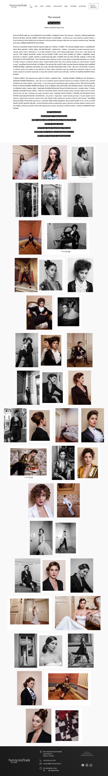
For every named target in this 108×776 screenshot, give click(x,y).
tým (36, 6)
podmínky (82, 6)
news (66, 6)
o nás (31, 6)
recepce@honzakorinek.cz (52, 763)
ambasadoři (57, 6)
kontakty (73, 6)
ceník (41, 6)
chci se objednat (93, 6)
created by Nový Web (87, 755)
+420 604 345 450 (49, 760)
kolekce (48, 6)
